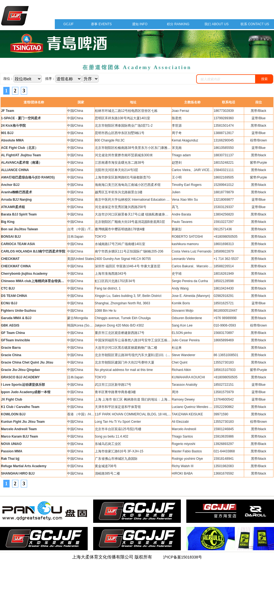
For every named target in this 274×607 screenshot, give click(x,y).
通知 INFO (139, 24)
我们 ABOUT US (216, 24)
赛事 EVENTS (101, 24)
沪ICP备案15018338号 (182, 557)
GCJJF (68, 24)
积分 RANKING (178, 24)
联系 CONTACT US (255, 24)
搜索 (264, 79)
